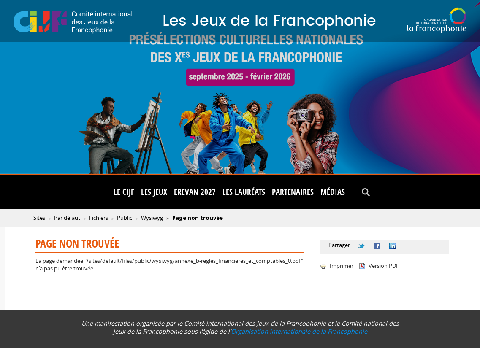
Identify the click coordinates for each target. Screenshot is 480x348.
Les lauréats (243, 191)
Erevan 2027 (195, 191)
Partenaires (293, 191)
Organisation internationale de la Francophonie (299, 331)
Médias (332, 191)
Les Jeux (154, 191)
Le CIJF (124, 191)
